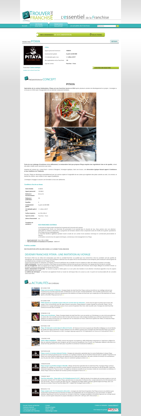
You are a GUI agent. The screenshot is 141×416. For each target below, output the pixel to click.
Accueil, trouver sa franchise (31, 405)
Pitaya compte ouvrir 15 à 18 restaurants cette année (55, 391)
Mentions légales (50, 407)
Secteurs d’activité (28, 407)
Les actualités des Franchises (80, 26)
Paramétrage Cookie (51, 411)
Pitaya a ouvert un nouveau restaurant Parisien (54, 353)
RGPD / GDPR (49, 409)
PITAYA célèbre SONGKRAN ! (48, 340)
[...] (63, 295)
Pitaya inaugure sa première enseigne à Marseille (54, 366)
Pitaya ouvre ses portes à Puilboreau (51, 290)
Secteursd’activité (39, 25)
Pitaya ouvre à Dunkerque (48, 315)
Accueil (24, 26)
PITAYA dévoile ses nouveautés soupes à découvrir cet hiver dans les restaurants (63, 302)
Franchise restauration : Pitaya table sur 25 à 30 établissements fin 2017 (60, 378)
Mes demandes (71, 34)
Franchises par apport (29, 409)
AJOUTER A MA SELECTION (103, 68)
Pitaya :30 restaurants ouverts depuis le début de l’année (56, 328)
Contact (47, 405)
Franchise (31, 67)
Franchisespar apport (58, 25)
